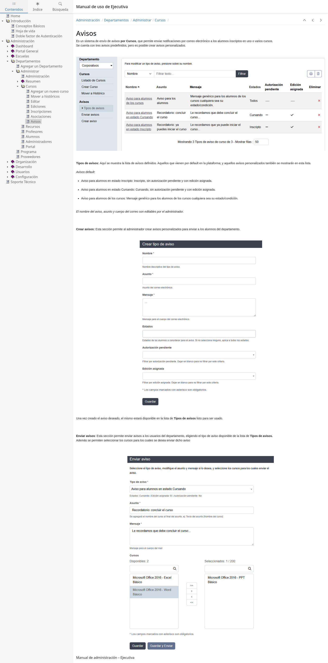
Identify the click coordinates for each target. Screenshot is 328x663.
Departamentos (116, 20)
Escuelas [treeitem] (19, 56)
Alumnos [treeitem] (30, 136)
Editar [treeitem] (32, 101)
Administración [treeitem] (19, 41)
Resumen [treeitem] (30, 81)
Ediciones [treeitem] (35, 106)
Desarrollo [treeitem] (21, 166)
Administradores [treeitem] (36, 141)
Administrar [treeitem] (27, 71)
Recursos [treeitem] (30, 126)
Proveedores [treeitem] (27, 156)
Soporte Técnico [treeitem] (20, 181)
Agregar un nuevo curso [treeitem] (47, 91)
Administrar (142, 20)
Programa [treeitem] (25, 151)
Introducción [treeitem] (18, 20)
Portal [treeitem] (27, 146)
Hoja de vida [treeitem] (22, 31)
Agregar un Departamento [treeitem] (38, 66)
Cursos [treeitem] (28, 86)
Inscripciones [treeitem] (38, 111)
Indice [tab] (37, 6)
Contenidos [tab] (14, 6)
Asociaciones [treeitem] (38, 116)
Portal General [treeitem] (24, 51)
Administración (88, 20)
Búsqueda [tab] (60, 6)
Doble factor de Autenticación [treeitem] (36, 36)
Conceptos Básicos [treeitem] (27, 25)
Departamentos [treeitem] (25, 61)
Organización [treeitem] (23, 161)
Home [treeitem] (12, 15)
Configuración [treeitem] (24, 176)
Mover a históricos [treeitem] (42, 96)
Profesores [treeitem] (31, 131)
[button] (304, 20)
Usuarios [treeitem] (19, 171)
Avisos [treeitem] (33, 121)
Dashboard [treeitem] (21, 46)
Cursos (161, 20)
